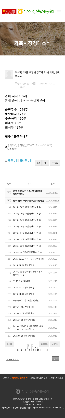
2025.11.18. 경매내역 (22, 306)
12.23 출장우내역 (20, 281)
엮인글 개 (26, 160)
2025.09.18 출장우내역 (23, 335)
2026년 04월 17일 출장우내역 (25, 226)
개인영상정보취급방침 (38, 378)
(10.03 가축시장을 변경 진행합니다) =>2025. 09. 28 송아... (28, 328)
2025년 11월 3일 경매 (22, 313)
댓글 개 (13, 160)
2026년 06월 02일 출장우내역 (25, 207)
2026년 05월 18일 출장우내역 (25, 213)
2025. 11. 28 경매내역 (22, 294)
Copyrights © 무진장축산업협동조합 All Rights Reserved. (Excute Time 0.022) (32, 407)
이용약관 (5, 378)
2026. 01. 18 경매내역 (22, 265)
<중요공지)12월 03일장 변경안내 (26, 300)
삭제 (45, 162)
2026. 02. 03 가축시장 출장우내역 (27, 258)
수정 (38, 162)
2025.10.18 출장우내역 (23, 319)
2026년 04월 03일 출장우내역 (25, 232)
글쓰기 (9, 344)
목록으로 (55, 162)
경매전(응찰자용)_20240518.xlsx (24, 145)
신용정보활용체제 (56, 378)
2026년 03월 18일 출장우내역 (25, 239)
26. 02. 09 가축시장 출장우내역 (26, 252)
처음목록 (44, 344)
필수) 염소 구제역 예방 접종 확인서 (27, 200)
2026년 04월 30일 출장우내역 (25, 220)
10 (38, 350)
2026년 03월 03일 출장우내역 (25, 245)
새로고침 (55, 344)
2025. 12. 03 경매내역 (22, 287)
